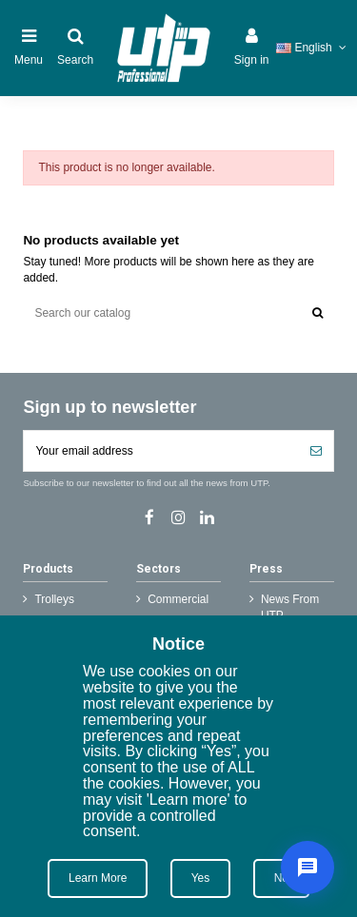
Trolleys (54, 599)
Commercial (178, 599)
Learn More (98, 878)
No (281, 878)
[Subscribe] (316, 451)
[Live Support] (307, 867)
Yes (200, 878)
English (312, 47)
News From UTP (290, 607)
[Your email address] (161, 451)
